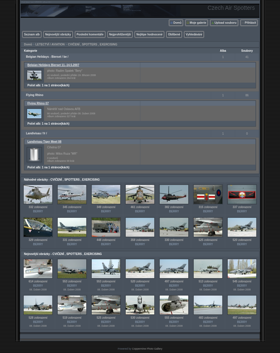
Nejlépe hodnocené (149, 34)
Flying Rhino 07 (38, 103)
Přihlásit (250, 22)
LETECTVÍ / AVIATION (50, 44)
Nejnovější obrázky (58, 34)
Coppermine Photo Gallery (147, 348)
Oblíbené (174, 34)
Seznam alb (32, 34)
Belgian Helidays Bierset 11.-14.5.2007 (53, 65)
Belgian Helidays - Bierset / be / (47, 56)
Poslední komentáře (90, 34)
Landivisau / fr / (36, 133)
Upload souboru (226, 22)
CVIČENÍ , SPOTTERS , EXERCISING (92, 44)
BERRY (38, 211)
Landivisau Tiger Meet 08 (44, 141)
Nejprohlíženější (120, 34)
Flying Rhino (34, 95)
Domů (177, 22)
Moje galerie (198, 22)
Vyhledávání (194, 34)
